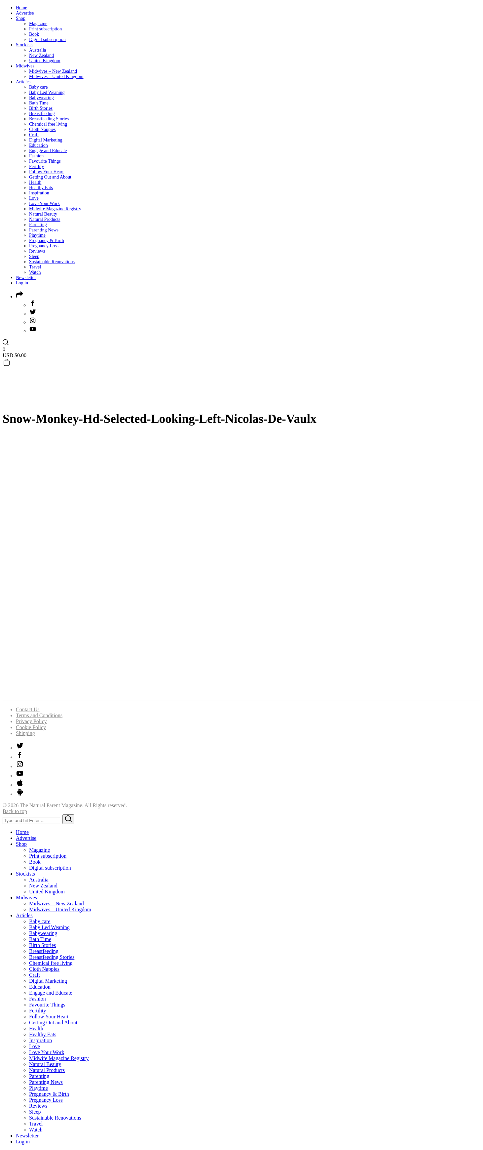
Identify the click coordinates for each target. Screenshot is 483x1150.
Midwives (25, 65)
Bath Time (39, 103)
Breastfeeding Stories (49, 118)
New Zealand (41, 55)
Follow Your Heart (46, 171)
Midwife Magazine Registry (55, 208)
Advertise (25, 13)
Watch (35, 272)
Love (34, 198)
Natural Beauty (43, 214)
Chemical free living (48, 124)
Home (21, 7)
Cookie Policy (31, 727)
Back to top (15, 811)
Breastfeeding (42, 113)
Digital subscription (47, 39)
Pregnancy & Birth (46, 240)
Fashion (36, 155)
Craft (34, 134)
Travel (35, 267)
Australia (37, 50)
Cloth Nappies (42, 129)
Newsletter (26, 277)
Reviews (37, 251)
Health (35, 182)
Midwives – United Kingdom (56, 76)
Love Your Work (44, 203)
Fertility (36, 166)
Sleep (34, 256)
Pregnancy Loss (43, 245)
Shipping (25, 733)
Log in (22, 282)
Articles (23, 81)
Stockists (24, 44)
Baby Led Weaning (46, 92)
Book (34, 34)
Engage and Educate (48, 150)
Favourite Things (45, 161)
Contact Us (28, 709)
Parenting (38, 224)
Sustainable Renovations (52, 261)
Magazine (38, 23)
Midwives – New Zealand (53, 71)
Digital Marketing (45, 140)
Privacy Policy (31, 721)
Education (38, 145)
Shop (20, 18)
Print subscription (45, 28)
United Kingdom (44, 60)
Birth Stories (41, 108)
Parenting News (43, 229)
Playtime (37, 235)
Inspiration (39, 192)
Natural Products (44, 219)
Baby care (38, 87)
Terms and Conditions (39, 715)
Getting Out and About (50, 177)
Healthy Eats (41, 187)
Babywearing (41, 97)
